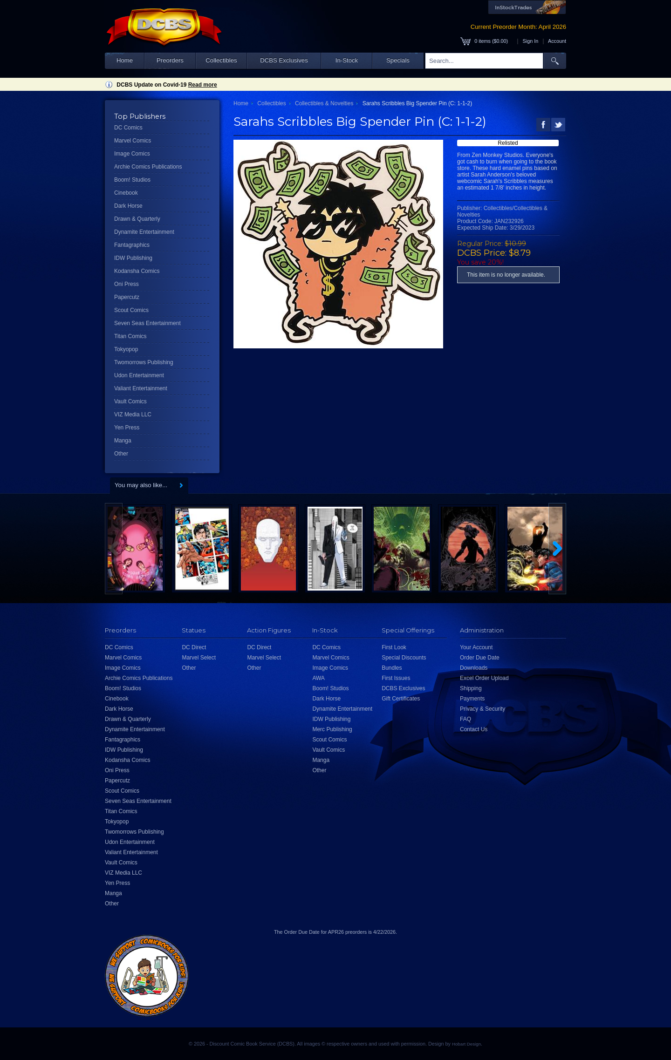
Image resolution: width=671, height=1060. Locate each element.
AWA (318, 678)
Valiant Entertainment (140, 388)
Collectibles (221, 60)
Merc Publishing (332, 729)
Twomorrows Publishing (143, 362)
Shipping (471, 688)
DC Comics (128, 127)
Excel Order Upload (484, 678)
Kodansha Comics (136, 271)
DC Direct (194, 647)
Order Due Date (480, 657)
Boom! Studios (132, 180)
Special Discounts (404, 657)
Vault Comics (130, 401)
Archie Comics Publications (148, 166)
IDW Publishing (133, 258)
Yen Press (126, 427)
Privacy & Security (482, 709)
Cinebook (126, 193)
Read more (202, 85)
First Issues (396, 678)
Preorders (170, 60)
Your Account (476, 647)
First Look (394, 647)
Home (124, 60)
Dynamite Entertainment (144, 232)
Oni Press (126, 284)
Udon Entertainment (139, 375)
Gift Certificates (401, 698)
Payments (472, 698)
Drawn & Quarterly (137, 219)
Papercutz (126, 297)
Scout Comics (131, 310)
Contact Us (473, 729)
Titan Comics (130, 336)
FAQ (465, 719)
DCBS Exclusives (284, 60)
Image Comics (132, 153)
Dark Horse (128, 206)
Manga (122, 440)
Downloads (473, 668)
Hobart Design (466, 1043)
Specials (398, 60)
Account (557, 41)
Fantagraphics (132, 245)
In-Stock (347, 60)
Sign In (531, 41)
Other (121, 453)
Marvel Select (199, 657)
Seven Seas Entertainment (147, 323)
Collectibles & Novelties (324, 103)
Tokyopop (126, 349)
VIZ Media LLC (132, 414)
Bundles (392, 668)
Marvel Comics (132, 140)
